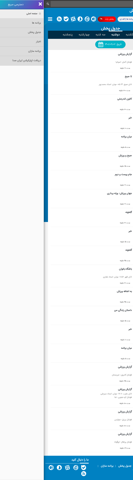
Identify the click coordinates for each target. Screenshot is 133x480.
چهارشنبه (40, 34)
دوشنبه (72, 34)
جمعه (111, 34)
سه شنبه (57, 34)
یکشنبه (86, 34)
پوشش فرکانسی (110, 19)
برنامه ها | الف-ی (85, 19)
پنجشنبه (24, 34)
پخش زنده (63, 19)
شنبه (99, 34)
